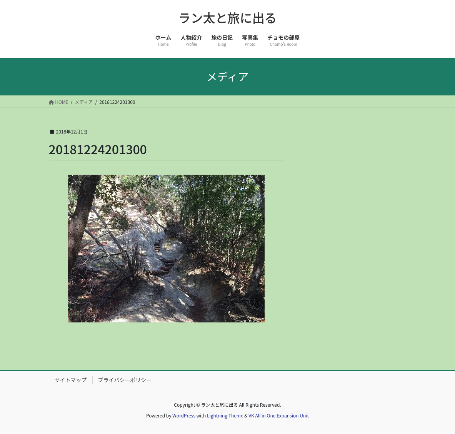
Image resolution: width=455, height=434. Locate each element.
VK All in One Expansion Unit (278, 415)
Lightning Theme (225, 415)
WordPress (183, 415)
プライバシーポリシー (125, 380)
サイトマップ (71, 380)
